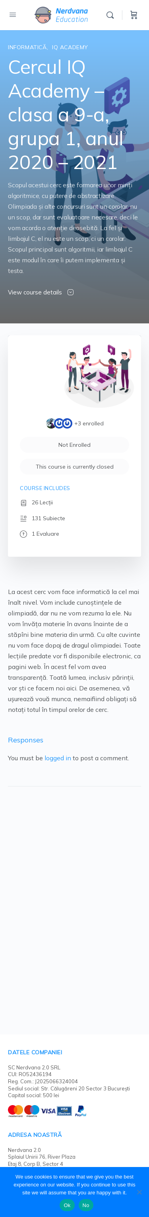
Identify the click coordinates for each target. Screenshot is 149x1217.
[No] (139, 1192)
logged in (58, 758)
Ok (67, 1205)
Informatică (27, 47)
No (86, 1205)
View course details (41, 292)
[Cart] (134, 15)
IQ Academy (70, 47)
